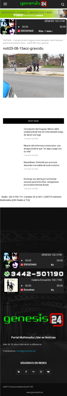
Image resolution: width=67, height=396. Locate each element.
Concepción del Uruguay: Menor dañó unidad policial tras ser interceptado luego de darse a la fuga (43, 132)
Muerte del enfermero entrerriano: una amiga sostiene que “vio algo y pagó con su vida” (43, 148)
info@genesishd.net (26, 351)
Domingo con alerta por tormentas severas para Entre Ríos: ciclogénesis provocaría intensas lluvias (41, 182)
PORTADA (7, 40)
